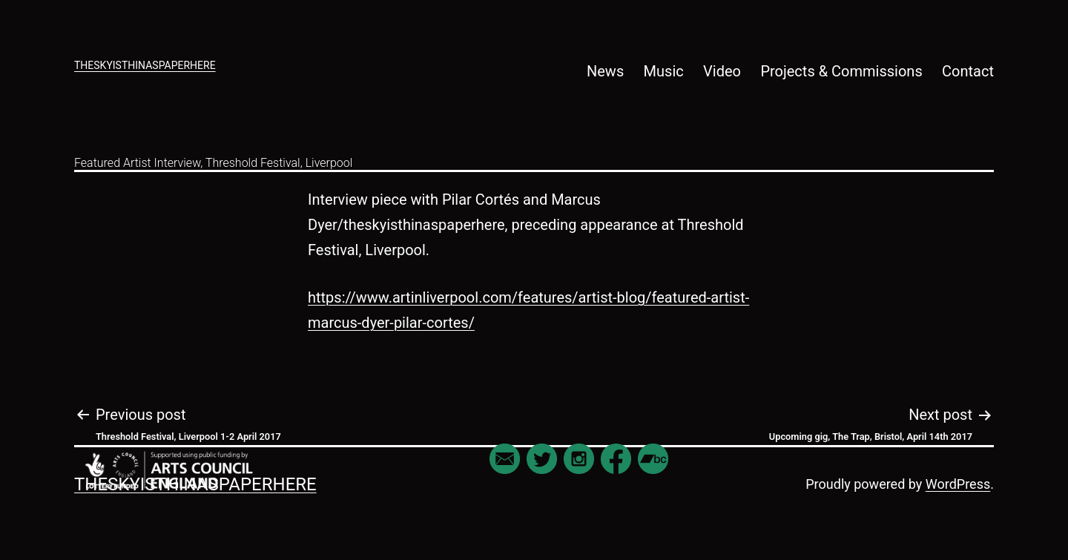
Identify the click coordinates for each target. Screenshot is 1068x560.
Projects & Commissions (841, 71)
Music (664, 71)
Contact (968, 71)
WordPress (958, 484)
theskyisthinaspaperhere (145, 65)
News (605, 71)
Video (722, 71)
